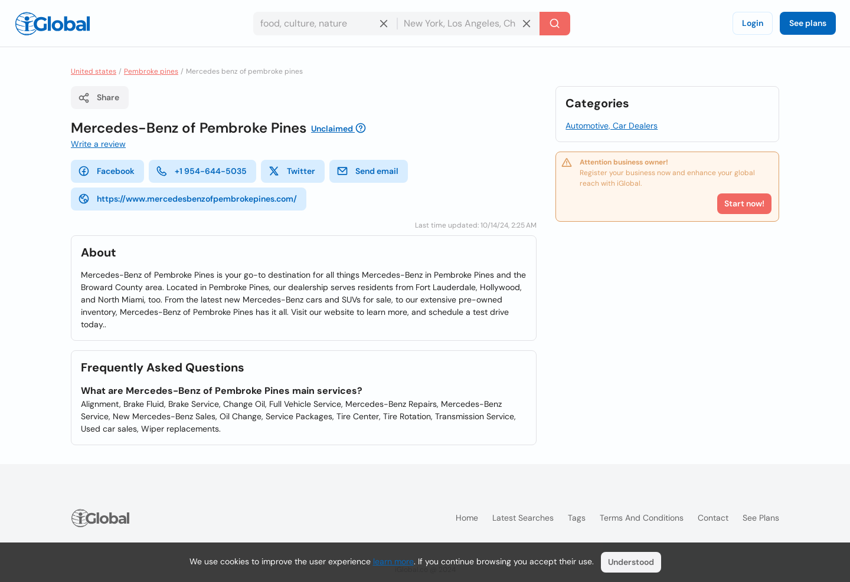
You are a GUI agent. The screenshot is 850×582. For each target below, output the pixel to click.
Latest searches (523, 517)
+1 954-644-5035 (201, 171)
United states (93, 71)
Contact (713, 517)
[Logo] (52, 23)
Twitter (291, 171)
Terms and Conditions (642, 517)
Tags (577, 517)
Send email (367, 171)
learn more (393, 561)
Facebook (106, 171)
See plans (807, 23)
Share (98, 98)
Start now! (744, 203)
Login (752, 23)
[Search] (555, 23)
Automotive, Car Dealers (611, 125)
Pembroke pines (151, 71)
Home (467, 517)
